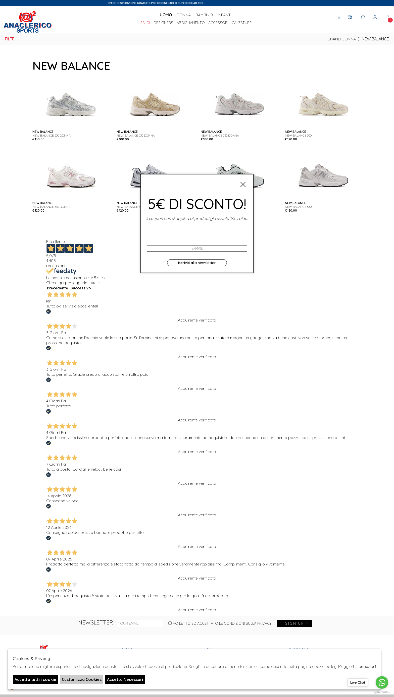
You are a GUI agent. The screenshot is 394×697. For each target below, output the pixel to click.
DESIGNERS (163, 23)
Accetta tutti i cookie (35, 679)
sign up (296, 623)
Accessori (218, 23)
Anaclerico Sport (28, 22)
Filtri (12, 38)
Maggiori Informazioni (357, 666)
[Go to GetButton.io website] (382, 691)
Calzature (242, 23)
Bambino (204, 14)
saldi (145, 23)
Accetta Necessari (125, 679)
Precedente (57, 288)
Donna (184, 14)
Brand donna (342, 38)
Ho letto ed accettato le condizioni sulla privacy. (220, 623)
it (339, 17)
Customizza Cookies (82, 679)
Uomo (166, 14)
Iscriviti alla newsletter (197, 263)
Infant (224, 14)
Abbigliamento (191, 23)
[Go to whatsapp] (382, 682)
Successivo (81, 288)
